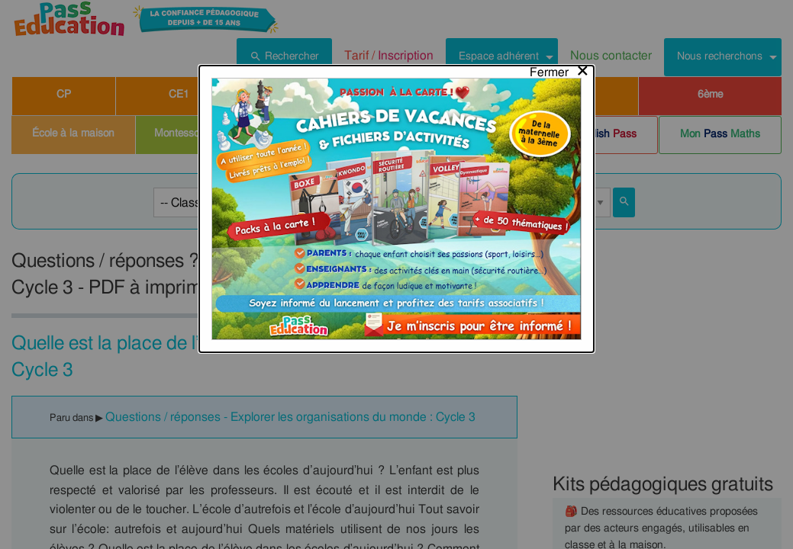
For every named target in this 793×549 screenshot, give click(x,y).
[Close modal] (560, 20)
